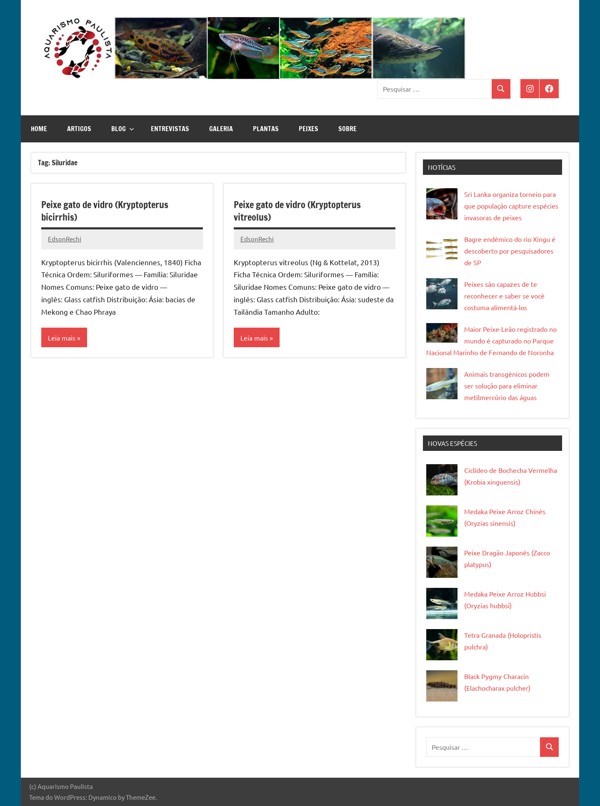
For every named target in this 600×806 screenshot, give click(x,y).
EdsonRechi (64, 239)
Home (39, 128)
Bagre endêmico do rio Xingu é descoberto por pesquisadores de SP (509, 250)
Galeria (221, 128)
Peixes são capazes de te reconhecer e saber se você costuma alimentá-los (504, 295)
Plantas (266, 128)
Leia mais (61, 337)
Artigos (79, 128)
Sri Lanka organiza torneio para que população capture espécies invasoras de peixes (511, 205)
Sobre (347, 128)
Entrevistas (170, 128)
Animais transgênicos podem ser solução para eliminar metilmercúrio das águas (507, 385)
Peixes (308, 128)
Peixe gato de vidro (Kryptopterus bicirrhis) (104, 211)
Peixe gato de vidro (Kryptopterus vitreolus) (297, 211)
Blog (122, 128)
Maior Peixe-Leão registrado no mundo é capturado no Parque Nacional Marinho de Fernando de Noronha (491, 340)
